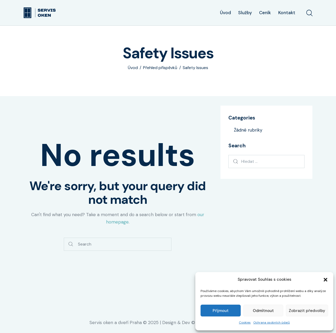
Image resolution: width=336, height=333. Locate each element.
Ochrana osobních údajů (271, 322)
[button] (325, 279)
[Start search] (309, 13)
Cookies (245, 322)
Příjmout (221, 310)
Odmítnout (263, 310)
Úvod (133, 67)
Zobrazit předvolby (307, 310)
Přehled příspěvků (160, 67)
